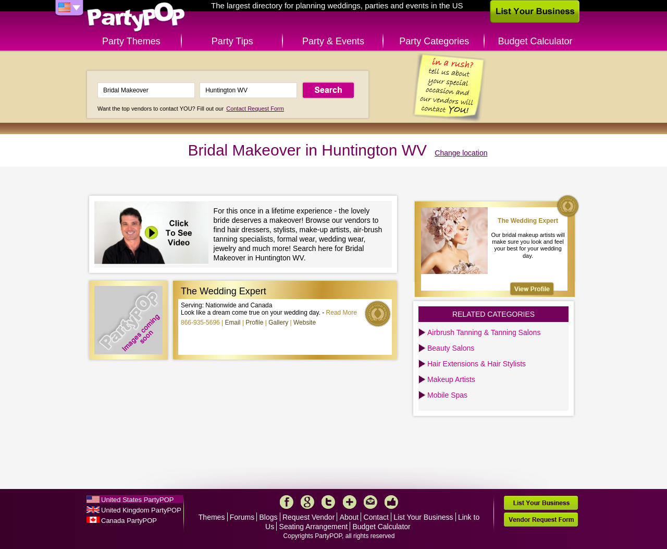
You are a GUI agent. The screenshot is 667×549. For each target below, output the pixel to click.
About (349, 517)
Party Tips (232, 41)
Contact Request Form (255, 108)
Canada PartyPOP (129, 520)
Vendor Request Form (540, 519)
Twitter (328, 502)
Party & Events (333, 41)
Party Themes (131, 41)
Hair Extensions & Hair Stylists (476, 364)
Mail (370, 502)
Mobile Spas (447, 395)
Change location (461, 153)
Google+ (307, 502)
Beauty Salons (450, 348)
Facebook (286, 502)
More (349, 502)
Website (304, 322)
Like (391, 502)
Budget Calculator (535, 41)
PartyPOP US (136, 17)
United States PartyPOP (137, 500)
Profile (254, 322)
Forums (242, 517)
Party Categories (434, 41)
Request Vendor (308, 517)
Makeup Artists (451, 379)
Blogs (269, 517)
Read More (341, 312)
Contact (376, 517)
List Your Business (423, 517)
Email (233, 322)
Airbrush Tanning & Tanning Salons (483, 332)
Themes (212, 517)
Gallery (278, 322)
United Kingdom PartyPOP (141, 510)
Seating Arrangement (313, 526)
